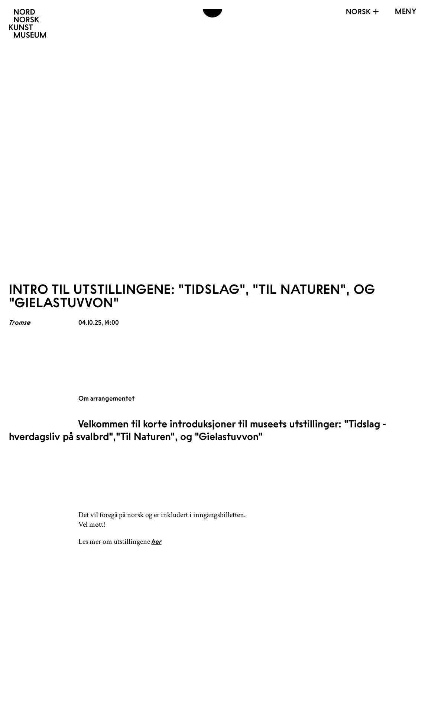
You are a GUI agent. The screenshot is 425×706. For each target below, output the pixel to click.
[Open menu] (405, 11)
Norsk (363, 11)
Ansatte (176, 656)
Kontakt (177, 643)
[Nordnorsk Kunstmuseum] (27, 23)
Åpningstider (194, 629)
